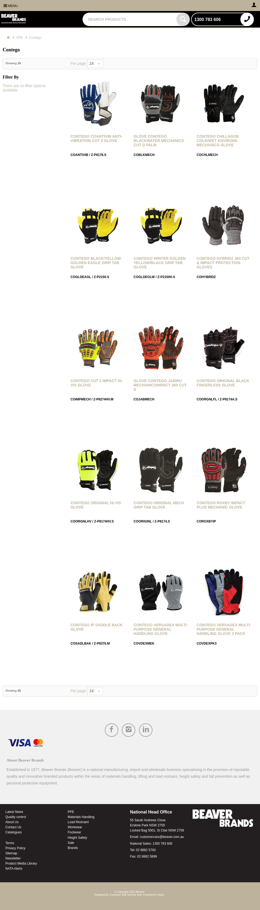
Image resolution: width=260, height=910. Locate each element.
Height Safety (77, 838)
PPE (71, 812)
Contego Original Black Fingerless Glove (223, 383)
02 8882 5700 (146, 850)
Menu (12, 6)
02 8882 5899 (147, 856)
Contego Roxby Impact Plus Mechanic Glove (221, 505)
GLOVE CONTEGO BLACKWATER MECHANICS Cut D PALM (159, 140)
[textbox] (130, 19)
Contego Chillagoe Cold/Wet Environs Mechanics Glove (218, 140)
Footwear (74, 832)
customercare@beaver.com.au (162, 837)
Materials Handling (81, 817)
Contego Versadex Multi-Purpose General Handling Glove (161, 629)
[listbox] (95, 64)
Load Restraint (78, 822)
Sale (71, 843)
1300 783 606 (162, 843)
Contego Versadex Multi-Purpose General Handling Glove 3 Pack (224, 629)
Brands (73, 848)
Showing (13, 63)
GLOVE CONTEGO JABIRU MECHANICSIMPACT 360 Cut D (160, 385)
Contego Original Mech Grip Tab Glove (159, 505)
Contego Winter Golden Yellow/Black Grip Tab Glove (160, 262)
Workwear (75, 827)
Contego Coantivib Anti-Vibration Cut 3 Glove (96, 138)
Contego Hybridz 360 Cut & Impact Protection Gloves (223, 262)
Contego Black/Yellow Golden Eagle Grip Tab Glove (95, 262)
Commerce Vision (153, 894)
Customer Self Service (122, 894)
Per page (78, 63)
